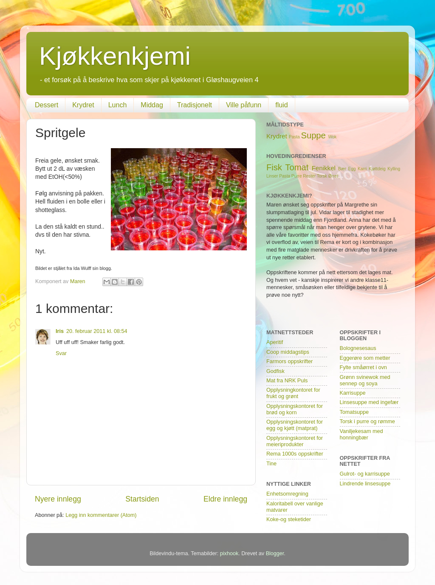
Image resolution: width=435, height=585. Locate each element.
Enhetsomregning (287, 494)
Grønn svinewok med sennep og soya (365, 380)
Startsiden (142, 499)
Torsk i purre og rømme (367, 421)
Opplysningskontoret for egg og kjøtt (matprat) (294, 425)
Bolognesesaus (358, 348)
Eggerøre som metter (365, 358)
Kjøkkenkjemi (115, 56)
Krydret (83, 105)
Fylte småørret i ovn (363, 367)
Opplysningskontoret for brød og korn (294, 409)
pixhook (229, 553)
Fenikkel (324, 168)
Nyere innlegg (58, 499)
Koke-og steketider (288, 519)
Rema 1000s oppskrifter (294, 454)
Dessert (46, 105)
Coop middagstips (287, 352)
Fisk (274, 167)
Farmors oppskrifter (289, 361)
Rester (309, 176)
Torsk (322, 176)
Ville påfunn (243, 105)
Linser (272, 176)
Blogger (275, 553)
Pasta (294, 137)
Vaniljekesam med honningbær (361, 434)
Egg (352, 168)
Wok (332, 137)
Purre (296, 176)
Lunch (117, 105)
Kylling (393, 168)
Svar (61, 353)
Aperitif (274, 342)
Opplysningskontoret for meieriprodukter (294, 441)
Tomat (296, 167)
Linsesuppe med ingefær (369, 402)
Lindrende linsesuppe (365, 484)
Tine (271, 464)
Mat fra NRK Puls (287, 381)
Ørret (333, 176)
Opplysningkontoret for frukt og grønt (293, 393)
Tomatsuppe (354, 412)
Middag (152, 105)
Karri (362, 168)
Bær (342, 168)
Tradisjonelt (194, 105)
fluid (281, 105)
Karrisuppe (353, 393)
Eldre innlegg (225, 499)
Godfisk (275, 371)
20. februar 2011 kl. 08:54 (96, 331)
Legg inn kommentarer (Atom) (100, 515)
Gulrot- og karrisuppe (365, 474)
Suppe (313, 135)
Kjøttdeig (377, 168)
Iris (60, 331)
